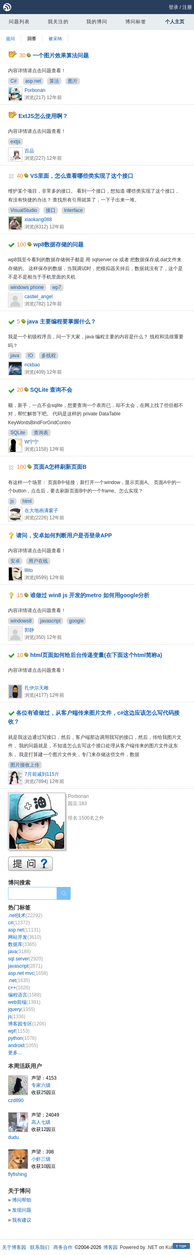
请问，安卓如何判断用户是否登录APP (64, 535)
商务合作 (63, 1247)
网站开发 (24, 937)
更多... (15, 1053)
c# (19, 922)
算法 (54, 81)
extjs (15, 141)
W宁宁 (32, 442)
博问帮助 (21, 1200)
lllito (29, 570)
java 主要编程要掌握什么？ (61, 321)
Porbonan (35, 90)
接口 (50, 210)
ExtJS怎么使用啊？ (43, 116)
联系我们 (39, 1247)
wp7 (56, 287)
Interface (73, 210)
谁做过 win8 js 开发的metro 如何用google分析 (89, 595)
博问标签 (135, 21)
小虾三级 (41, 1159)
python (22, 1038)
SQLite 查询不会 (51, 389)
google (76, 621)
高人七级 (41, 1122)
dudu (13, 1137)
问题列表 (19, 21)
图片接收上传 (24, 765)
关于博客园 (14, 1247)
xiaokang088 (38, 219)
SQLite (17, 432)
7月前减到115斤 (42, 774)
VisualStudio (23, 210)
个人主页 (174, 21)
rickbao (32, 365)
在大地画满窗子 (41, 510)
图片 (73, 81)
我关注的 (58, 21)
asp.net (33, 81)
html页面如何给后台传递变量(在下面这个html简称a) (96, 655)
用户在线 (38, 561)
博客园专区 (27, 1024)
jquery (21, 1009)
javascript (50, 621)
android (23, 1045)
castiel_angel (39, 296)
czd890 (16, 1100)
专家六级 (41, 1085)
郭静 (29, 630)
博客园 (110, 1247)
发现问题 (21, 1210)
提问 (10, 38)
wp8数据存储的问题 (58, 244)
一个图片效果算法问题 (61, 55)
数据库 (22, 944)
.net (19, 980)
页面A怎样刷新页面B (59, 467)
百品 (29, 151)
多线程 (48, 355)
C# (13, 81)
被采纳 (55, 38)
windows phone (27, 287)
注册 (187, 7)
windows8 (21, 621)
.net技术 (25, 915)
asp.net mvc (28, 973)
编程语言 (24, 995)
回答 (31, 38)
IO (30, 355)
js (12, 501)
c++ (19, 988)
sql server (25, 959)
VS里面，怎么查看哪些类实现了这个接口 (81, 176)
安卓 (15, 561)
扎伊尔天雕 (37, 688)
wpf (18, 1031)
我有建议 (21, 1220)
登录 (173, 7)
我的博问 (96, 21)
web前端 (24, 1002)
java (14, 355)
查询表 (41, 432)
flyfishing (17, 1174)
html (27, 501)
